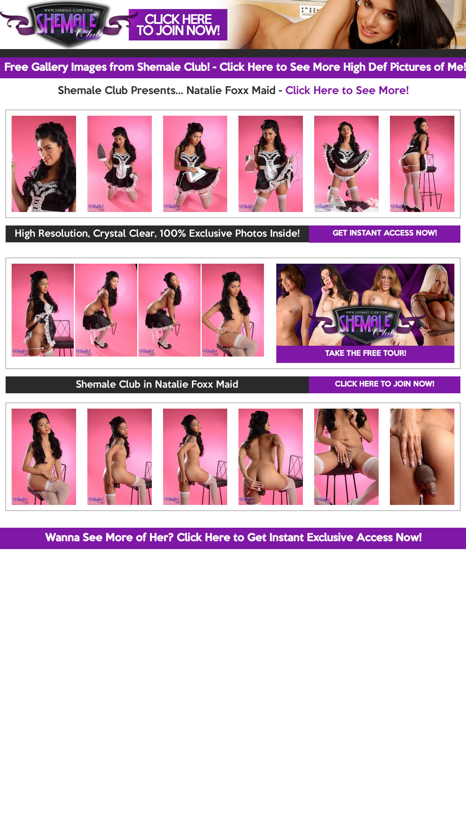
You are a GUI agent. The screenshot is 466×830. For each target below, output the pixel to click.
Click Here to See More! (347, 91)
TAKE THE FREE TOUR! (365, 354)
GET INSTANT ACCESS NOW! (385, 233)
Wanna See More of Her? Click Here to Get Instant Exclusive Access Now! (233, 538)
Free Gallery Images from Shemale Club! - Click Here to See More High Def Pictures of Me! (235, 68)
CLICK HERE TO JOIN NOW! (384, 384)
